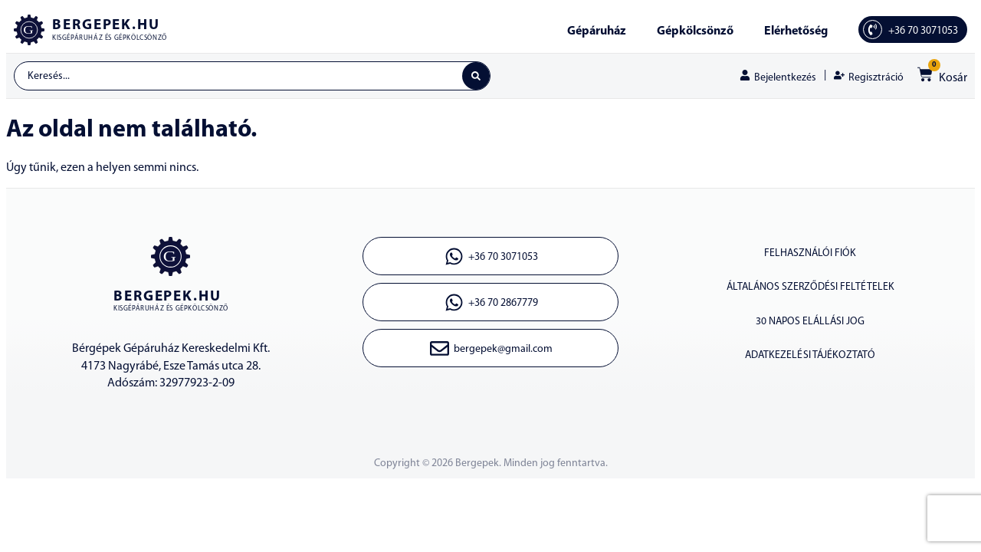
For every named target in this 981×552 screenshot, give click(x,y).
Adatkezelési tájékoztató (810, 361)
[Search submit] (475, 76)
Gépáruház (596, 31)
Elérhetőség (796, 31)
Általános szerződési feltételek (810, 291)
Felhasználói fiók (810, 255)
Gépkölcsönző (695, 31)
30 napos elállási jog (810, 326)
